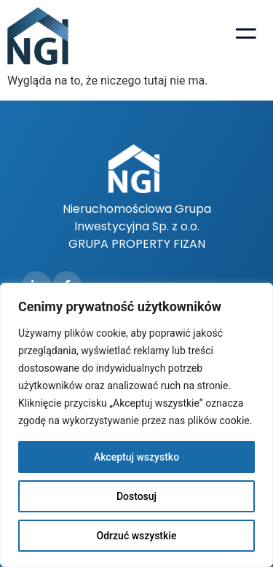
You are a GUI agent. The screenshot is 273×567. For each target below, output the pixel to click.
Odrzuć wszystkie (137, 535)
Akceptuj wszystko (136, 457)
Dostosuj (136, 496)
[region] (136, 425)
